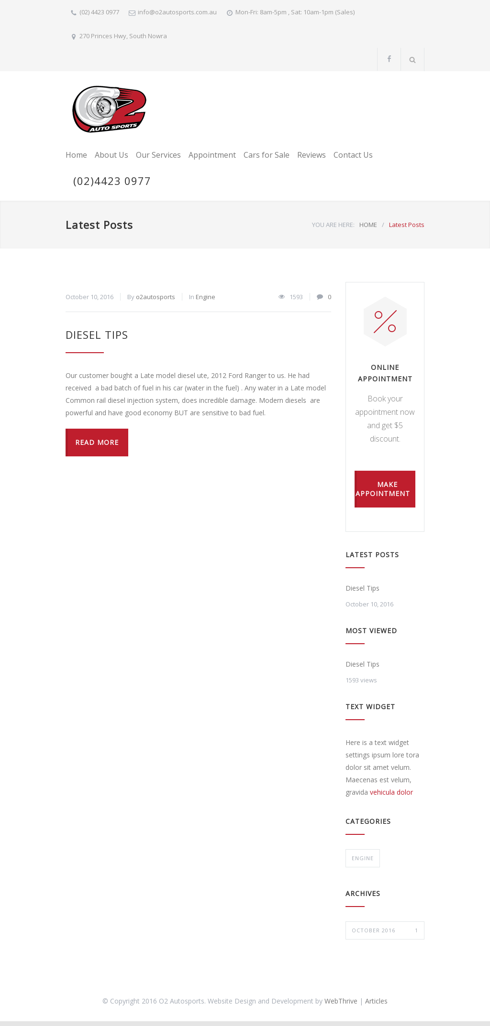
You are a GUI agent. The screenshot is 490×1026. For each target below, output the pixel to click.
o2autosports (155, 296)
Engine (205, 296)
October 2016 (385, 930)
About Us (111, 155)
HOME (368, 224)
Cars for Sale (267, 155)
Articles (376, 1000)
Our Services (158, 155)
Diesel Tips (97, 334)
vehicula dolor (391, 792)
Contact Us (353, 155)
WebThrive (340, 1000)
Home (76, 155)
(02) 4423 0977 (99, 12)
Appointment (212, 155)
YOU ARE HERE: (333, 224)
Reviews (311, 155)
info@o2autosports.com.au (177, 12)
